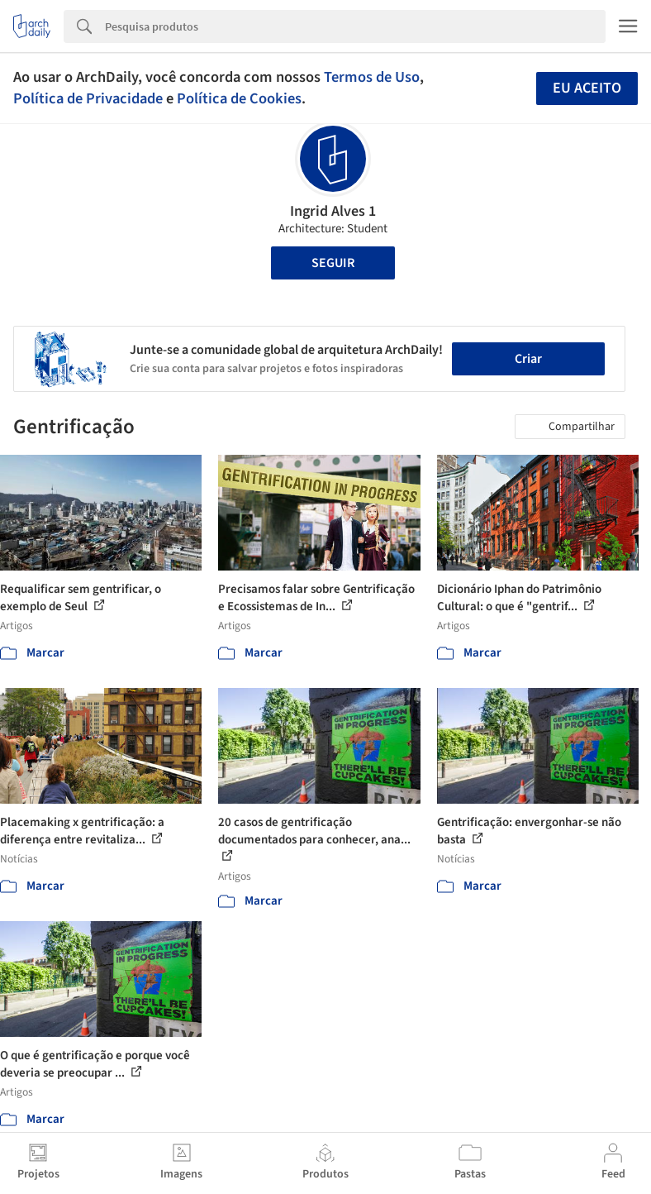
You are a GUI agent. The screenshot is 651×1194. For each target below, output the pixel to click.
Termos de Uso (372, 77)
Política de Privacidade (88, 98)
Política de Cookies (239, 98)
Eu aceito (587, 88)
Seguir (332, 263)
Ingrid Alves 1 (333, 211)
